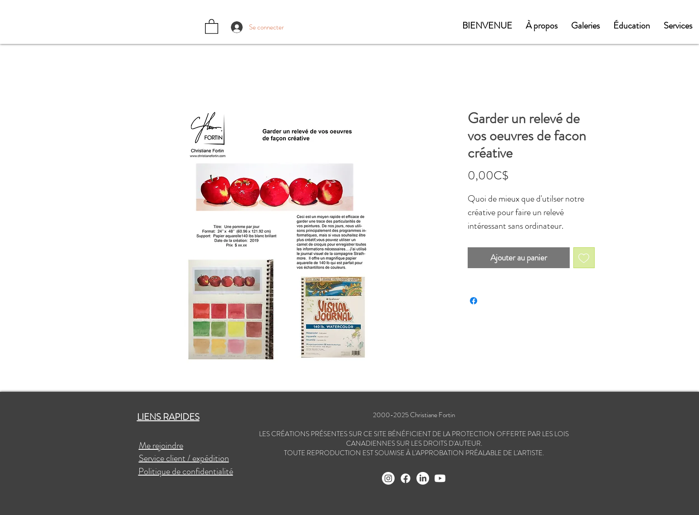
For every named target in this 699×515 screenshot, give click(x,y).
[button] (541, 26)
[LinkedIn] (422, 478)
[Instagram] (388, 478)
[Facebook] (405, 478)
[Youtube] (440, 478)
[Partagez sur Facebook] (473, 300)
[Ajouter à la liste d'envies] (584, 258)
